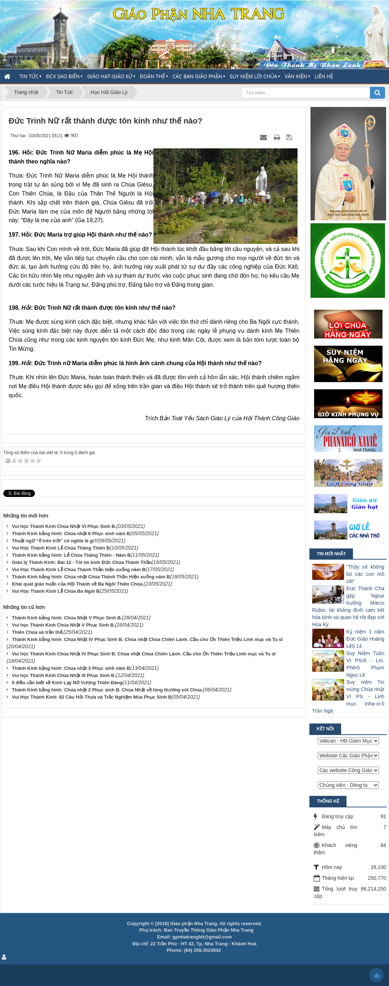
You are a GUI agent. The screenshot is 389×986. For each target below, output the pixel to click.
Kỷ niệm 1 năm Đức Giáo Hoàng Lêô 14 (365, 639)
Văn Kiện (296, 76)
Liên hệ (324, 76)
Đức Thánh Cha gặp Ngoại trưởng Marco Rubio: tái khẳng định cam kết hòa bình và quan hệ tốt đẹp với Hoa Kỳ (348, 606)
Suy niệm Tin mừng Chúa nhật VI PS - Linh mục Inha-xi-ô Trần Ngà (348, 696)
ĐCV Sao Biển (63, 76)
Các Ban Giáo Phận (197, 76)
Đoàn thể (152, 76)
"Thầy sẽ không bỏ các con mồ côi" (365, 574)
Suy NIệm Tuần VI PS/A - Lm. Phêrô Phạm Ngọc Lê (365, 664)
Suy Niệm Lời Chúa (253, 76)
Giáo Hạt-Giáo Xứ (109, 76)
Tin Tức (29, 76)
